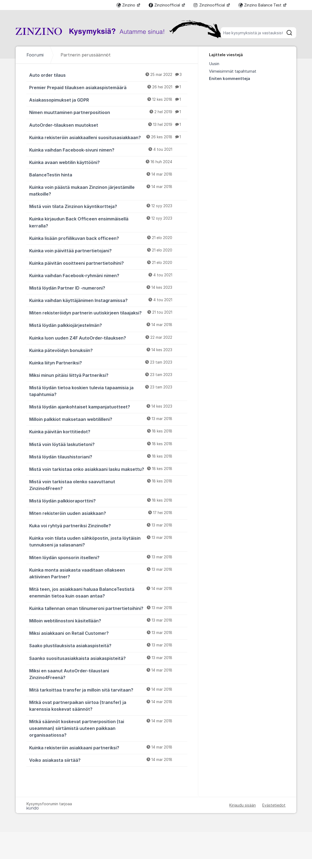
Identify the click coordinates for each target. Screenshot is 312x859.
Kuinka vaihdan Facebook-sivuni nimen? (108, 150)
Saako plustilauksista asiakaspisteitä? (108, 645)
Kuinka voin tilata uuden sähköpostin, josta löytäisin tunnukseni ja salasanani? (108, 541)
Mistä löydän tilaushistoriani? (108, 456)
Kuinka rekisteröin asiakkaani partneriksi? (108, 747)
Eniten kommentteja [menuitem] (229, 78)
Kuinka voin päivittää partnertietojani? (108, 250)
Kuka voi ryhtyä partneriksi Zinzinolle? (108, 525)
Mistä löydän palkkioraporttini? (108, 501)
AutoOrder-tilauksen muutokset (108, 125)
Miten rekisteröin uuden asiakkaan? (108, 513)
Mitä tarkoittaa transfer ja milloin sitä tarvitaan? (108, 690)
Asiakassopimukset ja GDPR (108, 100)
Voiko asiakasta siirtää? (108, 760)
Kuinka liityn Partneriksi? (108, 362)
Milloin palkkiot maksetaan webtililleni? (108, 419)
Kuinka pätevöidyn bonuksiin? (108, 350)
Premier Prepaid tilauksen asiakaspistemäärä (108, 87)
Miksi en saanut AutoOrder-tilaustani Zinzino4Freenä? (108, 673)
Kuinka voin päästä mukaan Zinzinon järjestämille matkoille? (108, 190)
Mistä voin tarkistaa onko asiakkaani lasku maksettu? (108, 469)
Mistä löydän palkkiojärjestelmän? (108, 325)
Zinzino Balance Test (260, 5)
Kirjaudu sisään (242, 805)
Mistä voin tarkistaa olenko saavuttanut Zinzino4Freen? (108, 484)
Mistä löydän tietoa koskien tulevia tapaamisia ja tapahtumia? (108, 390)
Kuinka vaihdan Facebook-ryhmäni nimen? (108, 275)
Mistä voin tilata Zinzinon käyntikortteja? (108, 206)
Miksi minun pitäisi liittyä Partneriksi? (108, 375)
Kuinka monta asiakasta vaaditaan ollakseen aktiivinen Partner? (108, 573)
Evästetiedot (274, 805)
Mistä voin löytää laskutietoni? (108, 444)
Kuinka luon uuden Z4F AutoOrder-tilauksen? (108, 338)
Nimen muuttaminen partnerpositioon (108, 112)
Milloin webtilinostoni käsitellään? (108, 620)
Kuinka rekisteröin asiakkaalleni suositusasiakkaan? (108, 137)
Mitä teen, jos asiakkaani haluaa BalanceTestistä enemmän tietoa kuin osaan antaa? (108, 592)
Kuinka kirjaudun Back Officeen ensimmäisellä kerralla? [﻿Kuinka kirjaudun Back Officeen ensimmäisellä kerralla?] (108, 222)
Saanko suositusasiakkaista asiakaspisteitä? (108, 658)
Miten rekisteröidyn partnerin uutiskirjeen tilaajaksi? (108, 313)
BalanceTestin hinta (108, 174)
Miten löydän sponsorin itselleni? (108, 557)
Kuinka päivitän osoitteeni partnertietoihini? (108, 263)
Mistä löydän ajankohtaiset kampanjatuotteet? (108, 407)
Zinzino (126, 5)
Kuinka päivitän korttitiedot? (108, 431)
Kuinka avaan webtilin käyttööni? (108, 162)
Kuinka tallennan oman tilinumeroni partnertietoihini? (108, 608)
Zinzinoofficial (165, 5)
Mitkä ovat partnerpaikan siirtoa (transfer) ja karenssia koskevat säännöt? (108, 705)
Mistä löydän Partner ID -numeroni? (108, 288)
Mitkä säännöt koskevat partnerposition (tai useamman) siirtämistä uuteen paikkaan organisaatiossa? (108, 728)
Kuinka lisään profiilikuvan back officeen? (108, 238)
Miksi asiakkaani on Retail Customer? (108, 633)
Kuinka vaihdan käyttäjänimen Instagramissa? (108, 300)
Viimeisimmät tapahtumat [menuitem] (232, 71)
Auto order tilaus (108, 75)
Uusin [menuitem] (214, 63)
